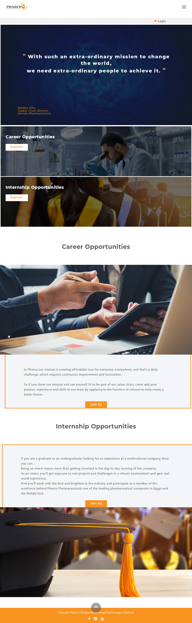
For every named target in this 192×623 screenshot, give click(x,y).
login (160, 21)
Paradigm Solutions (122, 612)
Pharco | (75, 612)
